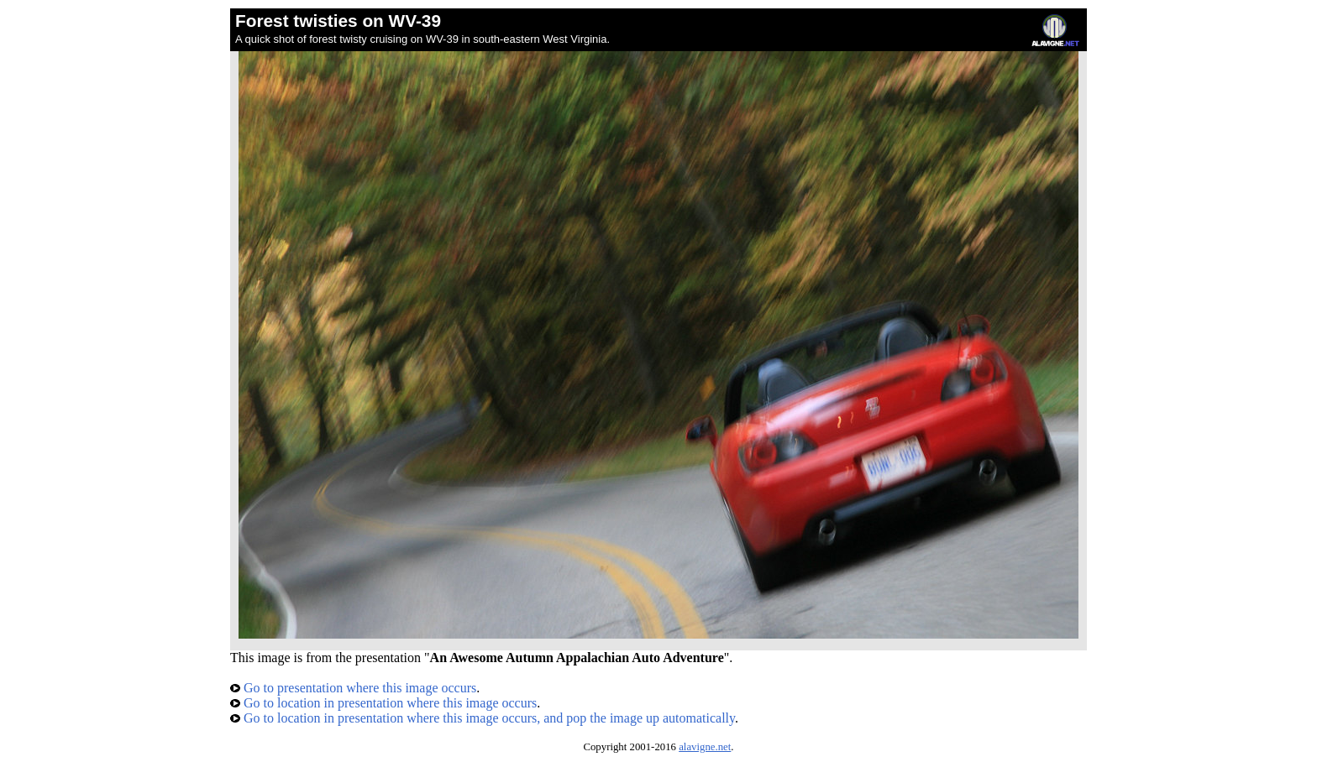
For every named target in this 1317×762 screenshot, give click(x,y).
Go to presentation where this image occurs (353, 688)
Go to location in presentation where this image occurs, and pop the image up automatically (482, 718)
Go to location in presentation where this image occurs (383, 703)
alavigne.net (705, 747)
